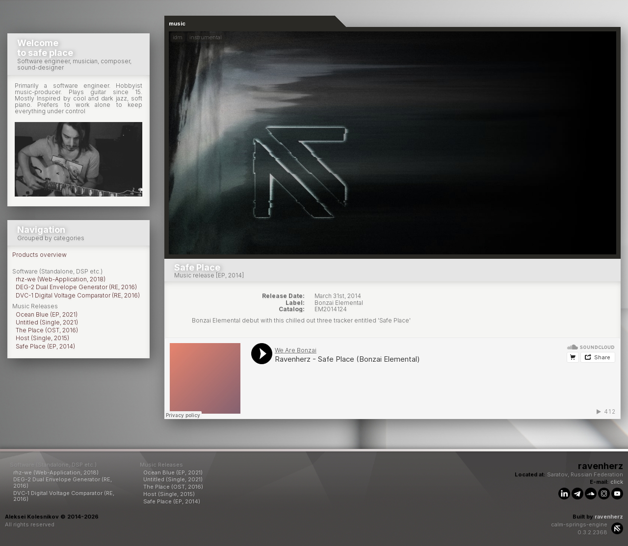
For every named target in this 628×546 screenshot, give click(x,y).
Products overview (39, 254)
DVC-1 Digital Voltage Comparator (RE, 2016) (78, 295)
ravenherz (609, 516)
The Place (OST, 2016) (47, 330)
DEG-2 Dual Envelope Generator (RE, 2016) (76, 287)
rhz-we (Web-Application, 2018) (60, 279)
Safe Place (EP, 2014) (45, 346)
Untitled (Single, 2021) (47, 322)
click (616, 481)
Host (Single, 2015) (42, 338)
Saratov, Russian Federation (585, 474)
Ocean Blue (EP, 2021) (47, 314)
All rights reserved (29, 524)
